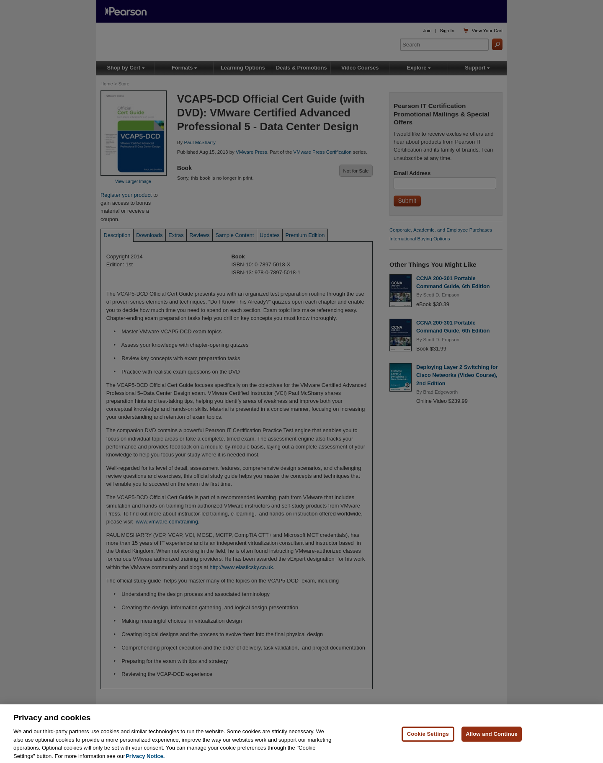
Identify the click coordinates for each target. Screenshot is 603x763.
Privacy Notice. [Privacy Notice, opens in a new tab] (145, 759)
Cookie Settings (428, 737)
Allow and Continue (492, 737)
